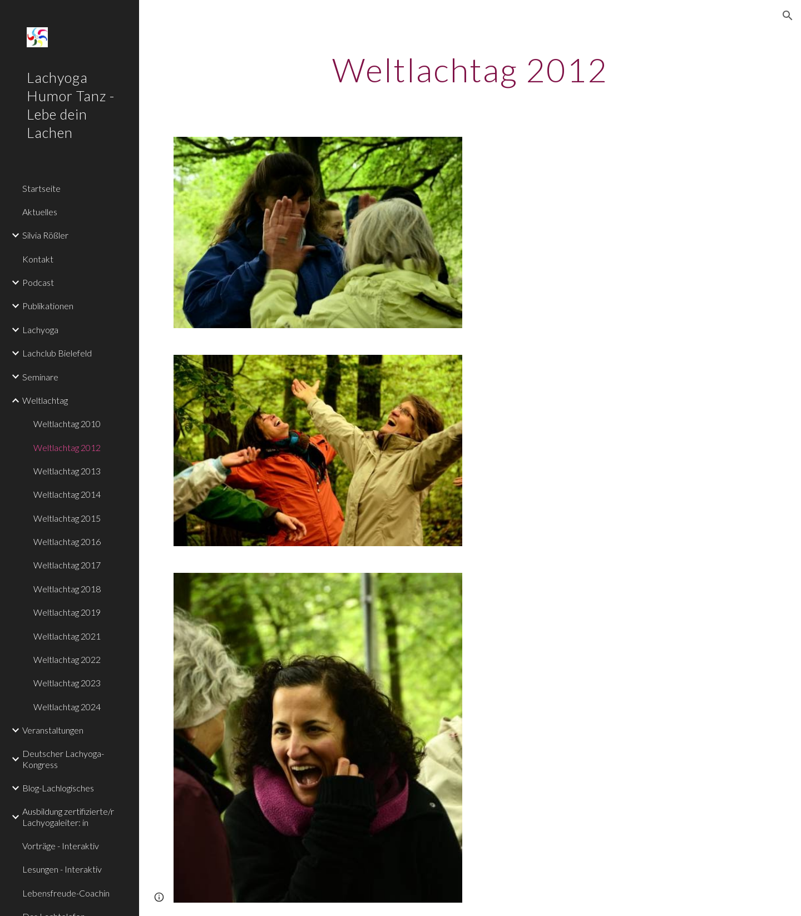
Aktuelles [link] (39, 211)
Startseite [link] (41, 188)
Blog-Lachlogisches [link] (58, 788)
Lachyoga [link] (40, 329)
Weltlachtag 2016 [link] (67, 541)
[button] (787, 15)
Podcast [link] (38, 282)
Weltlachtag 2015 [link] (67, 518)
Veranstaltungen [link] (52, 730)
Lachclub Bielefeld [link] (57, 353)
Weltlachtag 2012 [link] (67, 447)
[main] (470, 69)
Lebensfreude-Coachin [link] (66, 893)
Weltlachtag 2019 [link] (67, 612)
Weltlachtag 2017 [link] (67, 564)
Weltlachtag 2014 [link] (67, 494)
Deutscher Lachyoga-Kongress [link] (63, 758)
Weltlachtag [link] (45, 400)
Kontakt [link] (37, 259)
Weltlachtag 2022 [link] (67, 659)
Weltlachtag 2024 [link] (67, 706)
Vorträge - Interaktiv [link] (60, 845)
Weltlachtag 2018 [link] (67, 588)
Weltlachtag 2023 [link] (67, 682)
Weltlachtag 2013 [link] (67, 471)
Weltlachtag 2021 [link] (67, 636)
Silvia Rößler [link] (45, 235)
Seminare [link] (40, 377)
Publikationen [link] (47, 305)
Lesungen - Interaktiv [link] (62, 869)
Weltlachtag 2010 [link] (67, 423)
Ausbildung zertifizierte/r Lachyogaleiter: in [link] (68, 816)
